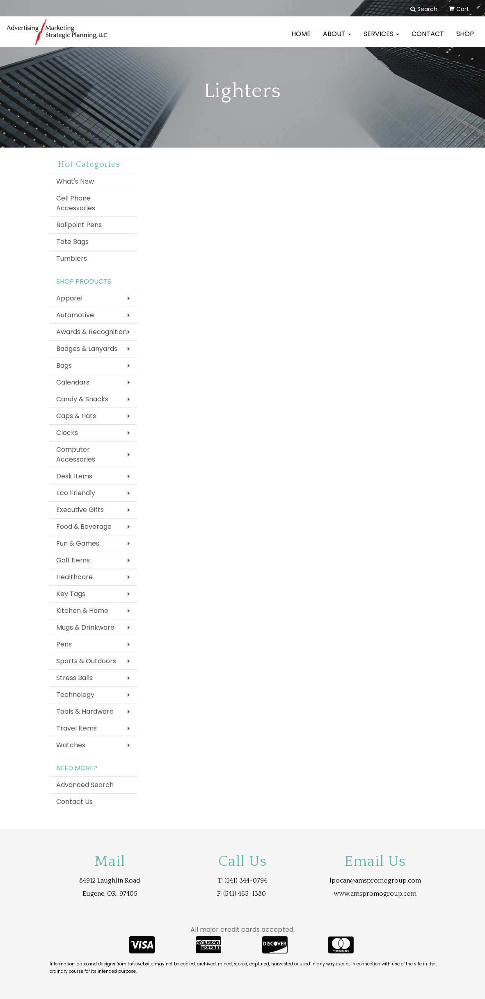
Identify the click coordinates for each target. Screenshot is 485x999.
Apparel (69, 298)
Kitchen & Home (82, 610)
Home (301, 38)
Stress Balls (74, 678)
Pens (64, 644)
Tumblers (71, 258)
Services (381, 38)
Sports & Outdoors (86, 661)
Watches (70, 745)
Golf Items (73, 560)
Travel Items (76, 728)
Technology (75, 694)
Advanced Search (85, 785)
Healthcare (74, 577)
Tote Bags (72, 241)
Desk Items (74, 476)
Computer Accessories (75, 454)
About (337, 38)
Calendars (72, 382)
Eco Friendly (75, 493)
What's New (75, 181)
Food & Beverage (84, 526)
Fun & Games (77, 543)
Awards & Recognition (91, 332)
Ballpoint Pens (79, 225)
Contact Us (74, 801)
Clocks (67, 432)
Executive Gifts (80, 509)
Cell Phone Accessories (75, 203)
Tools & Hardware (85, 711)
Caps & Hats (76, 416)
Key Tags (70, 593)
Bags (64, 365)
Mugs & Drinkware (85, 627)
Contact (428, 38)
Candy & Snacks (82, 399)
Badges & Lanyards (86, 348)
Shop (465, 38)
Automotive (75, 315)
